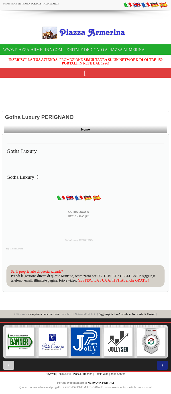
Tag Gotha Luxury (14, 248)
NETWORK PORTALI (101, 382)
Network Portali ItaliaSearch (38, 3)
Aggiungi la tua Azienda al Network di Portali (127, 314)
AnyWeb (51, 373)
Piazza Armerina (82, 373)
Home (85, 129)
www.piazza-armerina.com (43, 314)
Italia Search (117, 373)
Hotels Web (101, 373)
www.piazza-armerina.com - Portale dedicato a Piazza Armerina (74, 50)
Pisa (60, 373)
